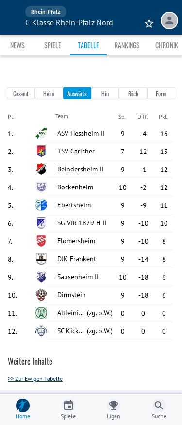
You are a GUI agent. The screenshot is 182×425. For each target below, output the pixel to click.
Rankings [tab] (127, 45)
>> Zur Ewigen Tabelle (35, 378)
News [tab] (17, 45)
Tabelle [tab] (88, 45)
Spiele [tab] (52, 45)
